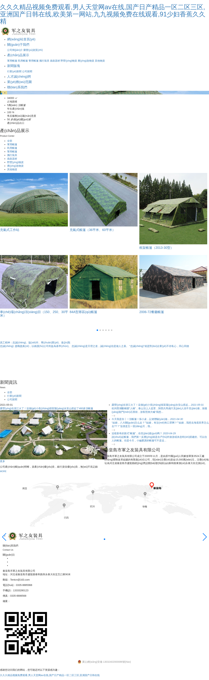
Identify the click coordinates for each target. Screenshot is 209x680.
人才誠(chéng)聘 (19, 76)
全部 (9, 140)
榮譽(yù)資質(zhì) (33, 50)
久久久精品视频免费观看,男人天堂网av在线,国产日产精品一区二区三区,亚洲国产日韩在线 (50, 675)
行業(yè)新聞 (14, 71)
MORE (3, 471)
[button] (1, 92)
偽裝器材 (55, 60)
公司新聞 (27, 71)
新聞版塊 (13, 66)
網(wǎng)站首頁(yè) (21, 39)
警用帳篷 (34, 60)
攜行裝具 (44, 60)
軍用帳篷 (12, 60)
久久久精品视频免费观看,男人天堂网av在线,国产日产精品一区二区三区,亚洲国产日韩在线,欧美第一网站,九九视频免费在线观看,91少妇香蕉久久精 (102, 14)
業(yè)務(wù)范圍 (19, 82)
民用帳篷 (23, 60)
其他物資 (100, 60)
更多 (2, 461)
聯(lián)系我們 (17, 87)
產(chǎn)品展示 (18, 55)
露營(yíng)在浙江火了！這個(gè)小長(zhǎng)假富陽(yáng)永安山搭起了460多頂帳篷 (46, 408)
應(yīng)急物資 (86, 60)
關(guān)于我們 (18, 44)
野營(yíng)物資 (69, 60)
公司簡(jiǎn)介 (15, 50)
